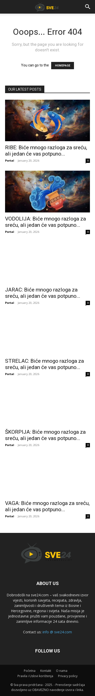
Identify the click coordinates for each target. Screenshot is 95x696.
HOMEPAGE (62, 65)
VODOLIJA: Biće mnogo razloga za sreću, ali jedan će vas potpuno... (45, 222)
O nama (61, 671)
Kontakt (45, 671)
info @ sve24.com (57, 632)
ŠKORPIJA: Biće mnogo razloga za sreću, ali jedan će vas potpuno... (45, 435)
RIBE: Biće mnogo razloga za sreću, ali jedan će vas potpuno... (46, 150)
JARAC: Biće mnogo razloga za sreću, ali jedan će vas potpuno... (42, 293)
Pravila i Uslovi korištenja (35, 676)
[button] (88, 7)
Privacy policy (68, 676)
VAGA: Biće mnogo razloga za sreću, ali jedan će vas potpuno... (47, 506)
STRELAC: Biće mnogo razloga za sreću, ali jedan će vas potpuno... (44, 364)
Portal (9, 160)
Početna (29, 671)
